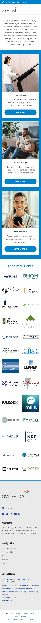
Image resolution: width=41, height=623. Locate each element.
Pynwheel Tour (8, 556)
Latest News (7, 600)
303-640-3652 (9, 2)
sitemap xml (17, 619)
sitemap (9, 619)
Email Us (22, 2)
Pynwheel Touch (9, 548)
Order (4, 563)
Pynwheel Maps (8, 552)
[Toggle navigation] (35, 9)
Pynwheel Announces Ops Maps (15, 579)
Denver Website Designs (27, 613)
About (4, 559)
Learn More (20, 112)
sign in (32, 619)
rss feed (26, 619)
